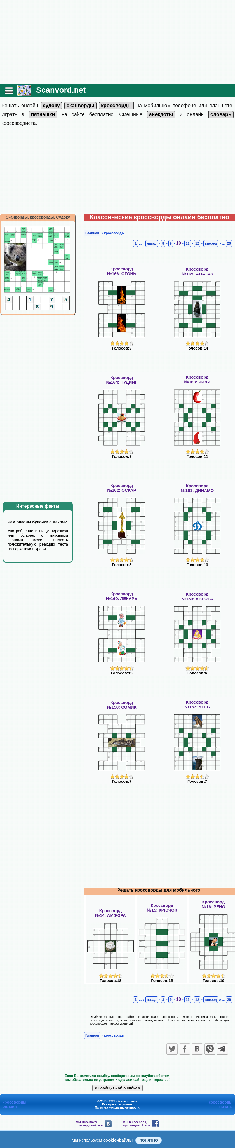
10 (179, 243)
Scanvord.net (61, 90)
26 (229, 243)
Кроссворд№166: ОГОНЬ (121, 271)
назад (151, 243)
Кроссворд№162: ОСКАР (121, 488)
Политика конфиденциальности (117, 1107)
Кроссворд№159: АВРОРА (197, 596)
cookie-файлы (118, 1140)
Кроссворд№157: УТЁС (197, 704)
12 (197, 243)
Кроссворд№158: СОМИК (121, 704)
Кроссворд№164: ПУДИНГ (121, 380)
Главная (92, 233)
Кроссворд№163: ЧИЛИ (197, 379)
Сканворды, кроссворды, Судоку (38, 217)
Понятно (148, 1140)
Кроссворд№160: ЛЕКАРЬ (121, 596)
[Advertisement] (117, 42)
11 (187, 243)
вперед (211, 243)
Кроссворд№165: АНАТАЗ (197, 271)
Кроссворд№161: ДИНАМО (197, 488)
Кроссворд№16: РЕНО (213, 904)
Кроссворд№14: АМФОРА (110, 913)
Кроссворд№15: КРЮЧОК (162, 907)
